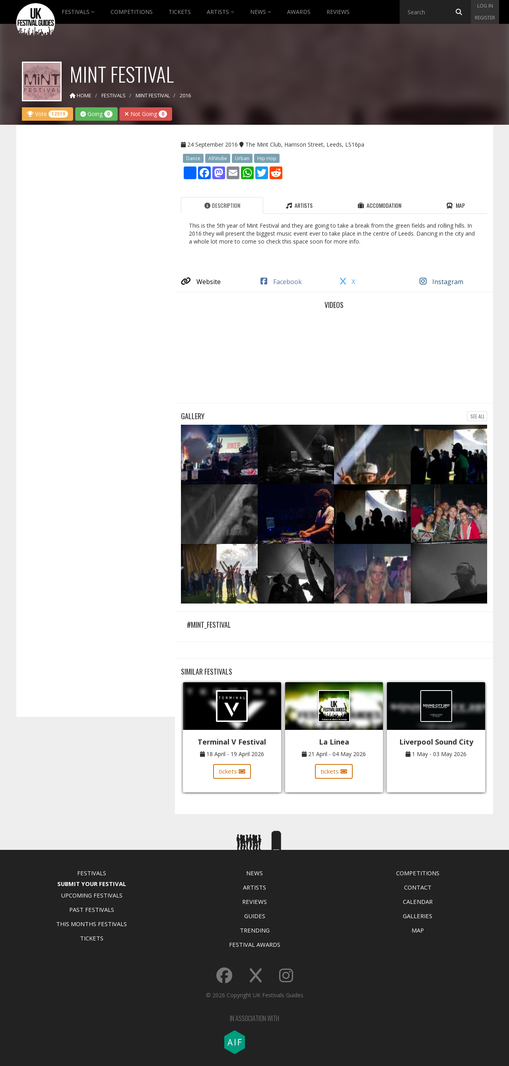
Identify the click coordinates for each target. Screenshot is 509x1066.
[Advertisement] (90, 256)
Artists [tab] (299, 205)
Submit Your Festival (91, 884)
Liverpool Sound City (436, 742)
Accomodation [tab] (379, 205)
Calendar (418, 901)
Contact (417, 887)
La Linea (334, 742)
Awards (299, 11)
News (260, 11)
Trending (255, 930)
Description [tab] (222, 205)
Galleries (417, 916)
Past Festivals (91, 909)
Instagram (441, 281)
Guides (254, 916)
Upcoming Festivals (91, 895)
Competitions (132, 11)
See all (477, 416)
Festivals (78, 11)
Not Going (145, 114)
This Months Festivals (91, 924)
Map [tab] (455, 205)
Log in (485, 5)
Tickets (180, 11)
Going (96, 114)
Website (201, 281)
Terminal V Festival (232, 742)
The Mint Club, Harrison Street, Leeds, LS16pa (304, 144)
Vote (47, 114)
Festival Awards (254, 944)
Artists (220, 11)
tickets (232, 771)
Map (418, 930)
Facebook (281, 281)
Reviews (338, 11)
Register (485, 17)
